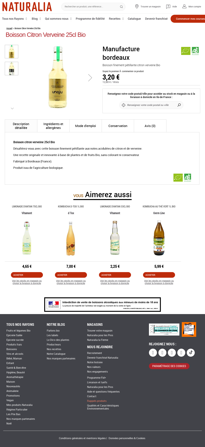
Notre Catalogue (56, 353)
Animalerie (12, 391)
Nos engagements (97, 371)
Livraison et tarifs (97, 382)
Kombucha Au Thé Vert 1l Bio (159, 217)
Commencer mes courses (184, 19)
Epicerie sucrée (15, 339)
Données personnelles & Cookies (127, 438)
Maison (10, 381)
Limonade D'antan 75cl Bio (27, 217)
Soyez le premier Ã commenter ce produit (123, 82)
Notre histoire (94, 362)
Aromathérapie (14, 377)
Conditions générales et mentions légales (82, 438)
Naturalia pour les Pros (100, 335)
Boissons (11, 349)
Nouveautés (13, 386)
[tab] (21, 136)
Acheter (18, 285)
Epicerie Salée (14, 335)
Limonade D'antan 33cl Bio (115, 217)
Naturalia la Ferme (97, 339)
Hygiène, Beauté (15, 372)
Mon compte (195, 6)
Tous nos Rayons (13, 19)
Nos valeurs (93, 367)
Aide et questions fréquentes (103, 391)
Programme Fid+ (96, 377)
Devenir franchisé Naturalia (102, 357)
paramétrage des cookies (169, 366)
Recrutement (94, 353)
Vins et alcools (14, 353)
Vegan (10, 400)
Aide (174, 6)
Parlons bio (53, 330)
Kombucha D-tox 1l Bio (71, 217)
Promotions (13, 395)
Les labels (52, 335)
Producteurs (54, 344)
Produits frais (14, 344)
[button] (90, 88)
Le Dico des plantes (58, 339)
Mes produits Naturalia (19, 404)
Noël (9, 423)
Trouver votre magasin (99, 330)
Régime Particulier (16, 409)
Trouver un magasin (151, 6)
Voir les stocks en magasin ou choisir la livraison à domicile (27, 293)
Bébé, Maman (14, 358)
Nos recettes (54, 349)
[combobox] (93, 7)
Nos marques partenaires (20, 418)
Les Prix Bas (13, 414)
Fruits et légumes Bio (18, 330)
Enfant (10, 363)
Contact (91, 396)
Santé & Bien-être (16, 367)
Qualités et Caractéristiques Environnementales (103, 407)
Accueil (9, 39)
